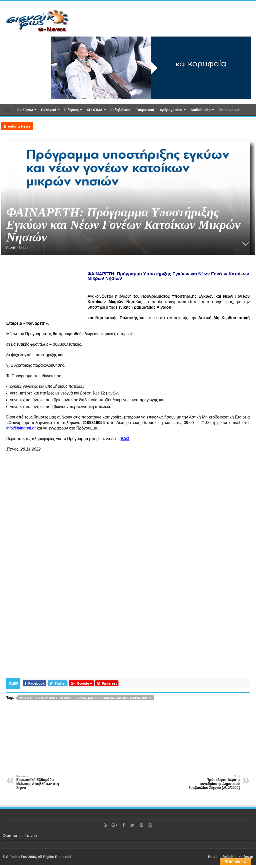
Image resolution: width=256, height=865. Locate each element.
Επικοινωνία (229, 110)
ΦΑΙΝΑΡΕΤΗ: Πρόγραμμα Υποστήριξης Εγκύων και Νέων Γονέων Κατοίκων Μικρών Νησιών (86, 697)
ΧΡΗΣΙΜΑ (94, 110)
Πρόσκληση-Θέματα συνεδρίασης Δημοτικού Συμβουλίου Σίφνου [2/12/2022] (214, 782)
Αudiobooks (200, 110)
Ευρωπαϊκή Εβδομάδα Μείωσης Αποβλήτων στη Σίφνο (42, 782)
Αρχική (7, 109)
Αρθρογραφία (171, 110)
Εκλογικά (48, 110)
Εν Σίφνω (25, 110)
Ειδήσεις (71, 110)
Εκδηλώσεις (120, 110)
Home (11, 202)
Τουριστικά (145, 110)
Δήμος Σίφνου (52, 202)
